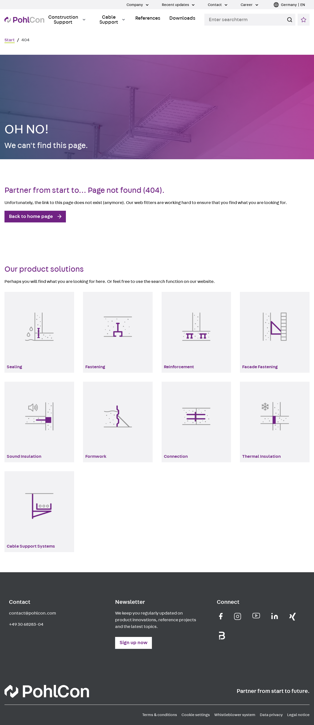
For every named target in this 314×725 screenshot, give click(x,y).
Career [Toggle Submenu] (249, 5)
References (147, 18)
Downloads (182, 18)
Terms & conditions (159, 715)
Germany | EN (293, 5)
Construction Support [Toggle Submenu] (66, 20)
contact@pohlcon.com (32, 613)
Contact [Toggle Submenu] (217, 5)
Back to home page (31, 216)
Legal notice (298, 715)
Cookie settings (195, 715)
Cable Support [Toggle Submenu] (112, 20)
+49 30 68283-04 (26, 624)
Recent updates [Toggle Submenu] (178, 5)
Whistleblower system (234, 715)
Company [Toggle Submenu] (137, 5)
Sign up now (133, 642)
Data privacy (271, 715)
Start (9, 40)
